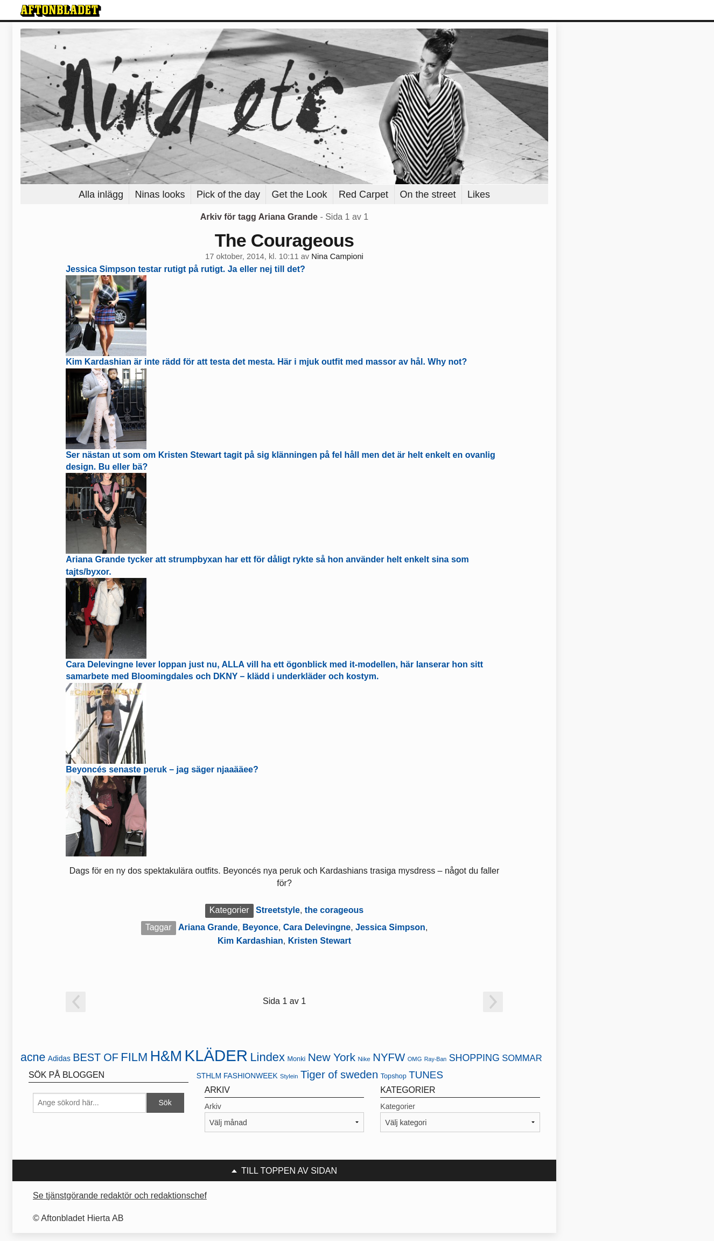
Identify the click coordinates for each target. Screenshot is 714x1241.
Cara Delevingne (317, 927)
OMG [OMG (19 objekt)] (415, 1059)
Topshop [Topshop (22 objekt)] (394, 1076)
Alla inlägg (101, 194)
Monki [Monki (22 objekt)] (296, 1059)
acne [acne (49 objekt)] (32, 1057)
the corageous (334, 910)
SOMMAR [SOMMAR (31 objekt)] (522, 1058)
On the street (428, 194)
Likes (478, 194)
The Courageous (284, 240)
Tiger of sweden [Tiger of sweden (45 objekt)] (339, 1074)
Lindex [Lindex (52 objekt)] (267, 1057)
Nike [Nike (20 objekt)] (364, 1058)
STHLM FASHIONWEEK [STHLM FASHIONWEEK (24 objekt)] (237, 1076)
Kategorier (397, 1106)
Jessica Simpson (390, 927)
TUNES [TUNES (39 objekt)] (426, 1074)
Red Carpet (363, 194)
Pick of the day (228, 194)
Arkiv (213, 1106)
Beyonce (260, 927)
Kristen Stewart (319, 940)
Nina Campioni (337, 256)
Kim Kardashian (250, 940)
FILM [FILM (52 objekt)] (134, 1057)
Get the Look (299, 194)
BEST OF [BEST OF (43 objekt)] (95, 1057)
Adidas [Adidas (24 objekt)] (59, 1059)
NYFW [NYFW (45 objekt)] (389, 1057)
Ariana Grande (207, 927)
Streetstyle (278, 910)
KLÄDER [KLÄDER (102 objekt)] (216, 1055)
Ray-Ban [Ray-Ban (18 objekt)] (435, 1059)
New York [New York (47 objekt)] (331, 1057)
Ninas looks (160, 194)
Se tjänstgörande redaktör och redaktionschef (120, 1195)
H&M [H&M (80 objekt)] (166, 1056)
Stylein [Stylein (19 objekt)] (289, 1076)
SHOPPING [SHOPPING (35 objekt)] (474, 1057)
